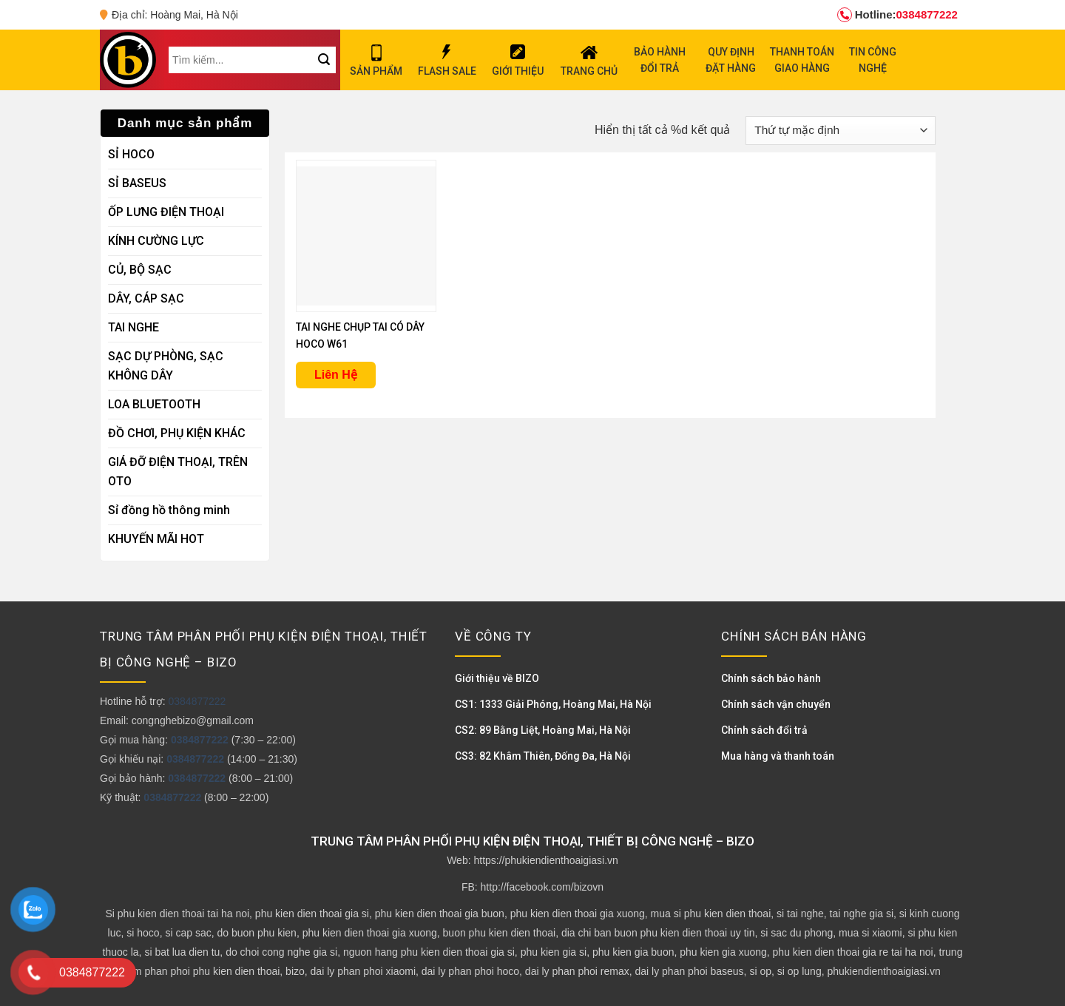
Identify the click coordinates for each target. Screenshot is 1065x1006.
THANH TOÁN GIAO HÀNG (802, 60)
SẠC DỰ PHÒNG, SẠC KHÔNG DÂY (165, 365)
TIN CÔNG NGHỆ (872, 60)
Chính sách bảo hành (771, 678)
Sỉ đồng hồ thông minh (169, 510)
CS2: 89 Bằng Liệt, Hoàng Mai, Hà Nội (543, 730)
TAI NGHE (133, 327)
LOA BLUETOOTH (154, 404)
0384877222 (897, 14)
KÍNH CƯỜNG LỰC (156, 241)
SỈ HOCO (131, 154)
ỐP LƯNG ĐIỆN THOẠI (166, 212)
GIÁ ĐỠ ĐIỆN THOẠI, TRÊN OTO (178, 471)
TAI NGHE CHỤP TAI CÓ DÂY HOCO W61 (360, 335)
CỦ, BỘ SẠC (140, 270)
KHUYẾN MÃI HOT (156, 539)
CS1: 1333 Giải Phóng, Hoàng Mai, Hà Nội (553, 704)
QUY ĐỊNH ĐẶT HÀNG (731, 60)
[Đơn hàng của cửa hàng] (841, 130)
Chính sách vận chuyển (776, 704)
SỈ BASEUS (137, 183)
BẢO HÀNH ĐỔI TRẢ (660, 60)
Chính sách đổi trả (764, 730)
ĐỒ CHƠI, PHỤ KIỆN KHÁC (177, 433)
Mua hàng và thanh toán (777, 756)
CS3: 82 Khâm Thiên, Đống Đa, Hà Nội (543, 756)
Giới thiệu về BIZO (497, 678)
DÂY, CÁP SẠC (146, 298)
